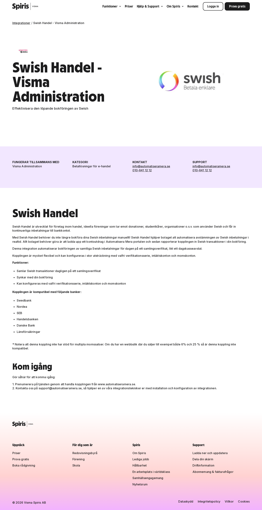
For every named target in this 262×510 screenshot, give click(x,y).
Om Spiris (175, 6)
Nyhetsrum (140, 484)
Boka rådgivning (23, 465)
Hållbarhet (139, 465)
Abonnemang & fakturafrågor (212, 472)
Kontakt (192, 6)
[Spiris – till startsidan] (131, 424)
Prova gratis (237, 6)
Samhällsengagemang (147, 478)
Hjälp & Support (150, 6)
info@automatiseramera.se (151, 166)
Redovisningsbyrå (85, 453)
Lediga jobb (140, 459)
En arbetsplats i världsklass (151, 472)
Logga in (213, 6)
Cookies (244, 501)
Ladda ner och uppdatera (210, 453)
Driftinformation (203, 465)
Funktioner (111, 6)
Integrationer (21, 23)
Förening (78, 459)
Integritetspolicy (209, 501)
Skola (76, 465)
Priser (129, 6)
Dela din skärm (202, 459)
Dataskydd (185, 501)
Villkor (229, 501)
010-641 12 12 (142, 170)
